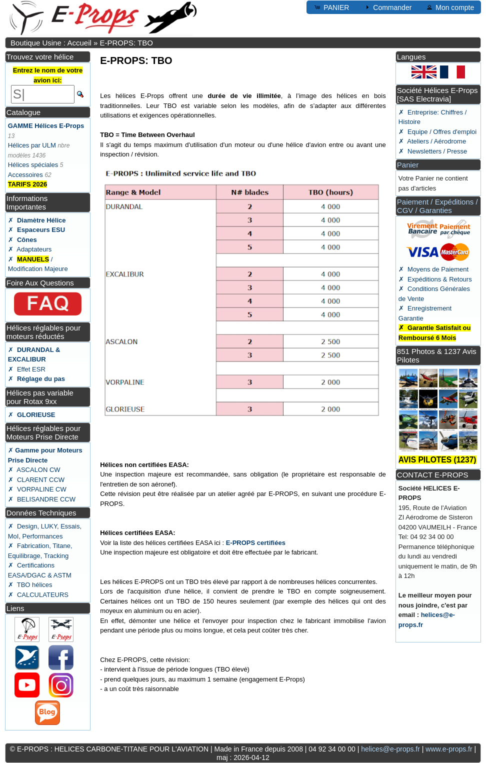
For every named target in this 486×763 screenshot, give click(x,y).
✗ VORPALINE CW (37, 489)
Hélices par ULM (32, 145)
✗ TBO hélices (30, 584)
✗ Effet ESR (27, 369)
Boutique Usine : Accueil (51, 42)
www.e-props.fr (449, 749)
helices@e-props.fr (390, 749)
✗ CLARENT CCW (36, 480)
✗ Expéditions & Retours (435, 279)
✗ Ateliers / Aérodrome (432, 141)
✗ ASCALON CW (34, 470)
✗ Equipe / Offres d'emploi (437, 132)
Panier (407, 164)
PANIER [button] (331, 7)
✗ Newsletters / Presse (432, 151)
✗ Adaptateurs (30, 249)
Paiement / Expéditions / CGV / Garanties (437, 206)
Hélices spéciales (33, 164)
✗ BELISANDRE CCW (42, 499)
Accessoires (25, 174)
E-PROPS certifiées (256, 542)
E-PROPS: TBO (126, 42)
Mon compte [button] (450, 7)
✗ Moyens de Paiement (433, 269)
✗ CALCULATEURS (38, 594)
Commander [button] (387, 7)
